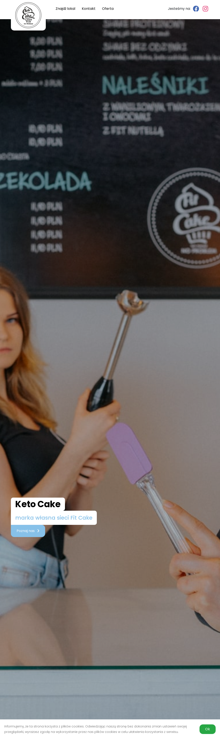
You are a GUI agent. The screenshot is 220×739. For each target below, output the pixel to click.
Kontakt (89, 8)
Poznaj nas (28, 530)
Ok (207, 729)
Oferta (108, 8)
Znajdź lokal (65, 8)
